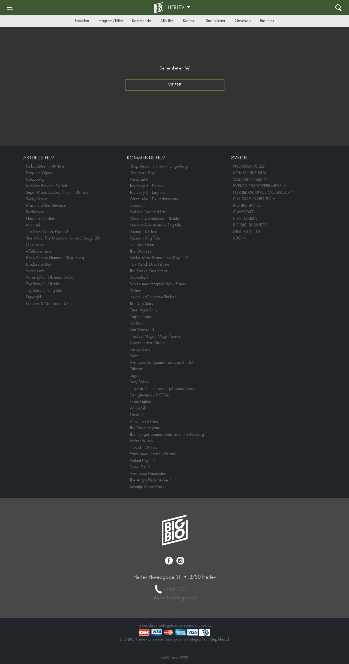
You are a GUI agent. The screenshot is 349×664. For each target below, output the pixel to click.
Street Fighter (141, 401)
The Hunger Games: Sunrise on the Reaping (167, 434)
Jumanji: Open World (148, 486)
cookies (204, 625)
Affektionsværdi (39, 251)
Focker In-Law (141, 441)
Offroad (136, 369)
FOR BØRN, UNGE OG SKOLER (262, 192)
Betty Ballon (139, 382)
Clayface (137, 414)
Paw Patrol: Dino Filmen (149, 264)
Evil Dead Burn (142, 244)
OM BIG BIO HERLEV (252, 199)
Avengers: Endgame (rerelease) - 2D (161, 362)
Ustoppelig (35, 179)
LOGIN (239, 238)
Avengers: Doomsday (148, 473)
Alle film (167, 20)
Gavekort (243, 20)
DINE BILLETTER (246, 231)
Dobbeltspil (139, 277)
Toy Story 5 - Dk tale (43, 284)
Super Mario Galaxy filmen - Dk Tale (57, 192)
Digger (135, 375)
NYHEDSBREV (245, 218)
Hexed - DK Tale (144, 447)
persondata (187, 625)
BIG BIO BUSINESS (250, 225)
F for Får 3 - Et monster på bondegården (164, 388)
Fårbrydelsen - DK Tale (45, 166)
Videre (174, 85)
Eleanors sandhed (41, 218)
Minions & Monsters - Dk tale (51, 303)
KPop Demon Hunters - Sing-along (55, 257)
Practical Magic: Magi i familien (156, 336)
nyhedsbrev (148, 625)
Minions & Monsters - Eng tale (155, 225)
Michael (33, 225)
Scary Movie (36, 199)
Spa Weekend (142, 329)
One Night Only (143, 310)
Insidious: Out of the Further (153, 297)
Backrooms (35, 212)
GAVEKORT (243, 212)
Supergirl (33, 297)
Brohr (134, 356)
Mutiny (135, 290)
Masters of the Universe (46, 205)
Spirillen (136, 323)
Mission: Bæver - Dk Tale (47, 186)
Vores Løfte (35, 271)
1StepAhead (218, 639)
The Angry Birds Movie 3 (151, 480)
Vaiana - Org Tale (145, 238)
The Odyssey (141, 251)
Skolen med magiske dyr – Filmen (158, 284)
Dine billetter (214, 20)
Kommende (141, 20)
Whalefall (138, 408)
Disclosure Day (38, 264)
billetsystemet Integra (183, 639)
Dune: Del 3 (140, 467)
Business (267, 20)
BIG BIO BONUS (248, 205)
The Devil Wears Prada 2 (47, 231)
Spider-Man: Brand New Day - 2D (159, 257)
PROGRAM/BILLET (249, 166)
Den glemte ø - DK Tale (149, 395)
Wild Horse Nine (144, 421)
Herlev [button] (177, 7)
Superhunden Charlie (148, 342)
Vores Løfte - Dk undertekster (50, 277)
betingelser (168, 625)
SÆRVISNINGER (248, 179)
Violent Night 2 (142, 460)
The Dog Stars (141, 303)
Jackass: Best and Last (148, 212)
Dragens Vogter (39, 172)
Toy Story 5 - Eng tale (44, 290)
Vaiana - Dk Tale (143, 231)
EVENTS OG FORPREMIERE (258, 186)
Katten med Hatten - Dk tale (153, 454)
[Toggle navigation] (10, 8)
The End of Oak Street (148, 271)
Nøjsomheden (142, 316)
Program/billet (110, 20)
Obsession (35, 244)
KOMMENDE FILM (249, 172)
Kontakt (189, 20)
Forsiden (82, 20)
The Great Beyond (145, 427)
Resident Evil (140, 349)
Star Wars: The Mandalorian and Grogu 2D (63, 238)
